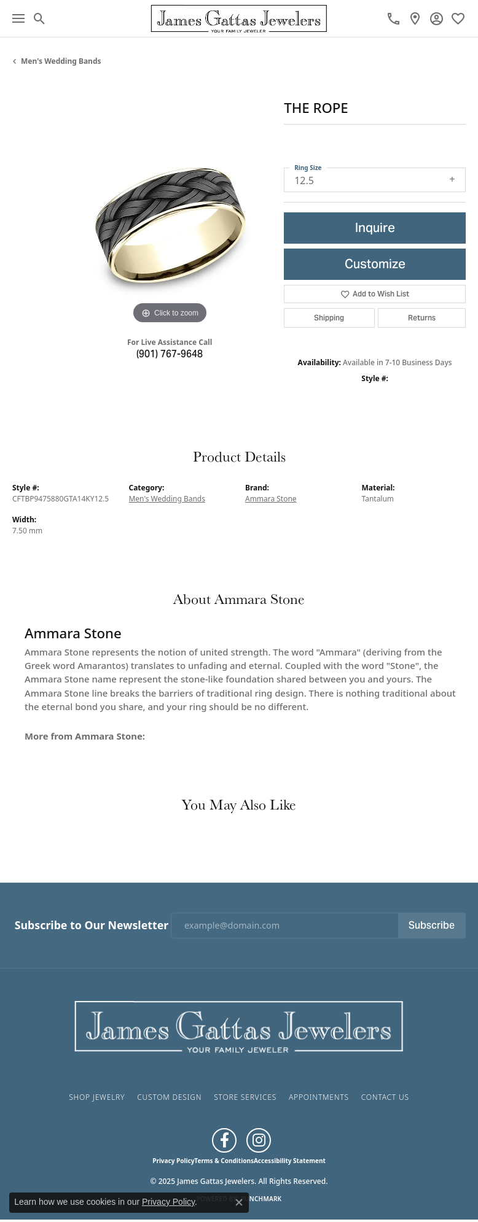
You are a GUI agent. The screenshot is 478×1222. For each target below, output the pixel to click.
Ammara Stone (271, 498)
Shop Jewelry (97, 1097)
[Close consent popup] (239, 1202)
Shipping (329, 317)
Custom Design (169, 1097)
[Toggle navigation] (18, 18)
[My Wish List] (458, 18)
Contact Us (385, 1097)
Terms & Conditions (224, 1161)
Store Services (245, 1097)
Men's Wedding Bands (61, 61)
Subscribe (432, 925)
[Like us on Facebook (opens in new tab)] (224, 1140)
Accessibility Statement (290, 1161)
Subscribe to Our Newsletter (91, 925)
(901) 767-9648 (169, 353)
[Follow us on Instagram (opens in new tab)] (258, 1140)
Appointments (319, 1097)
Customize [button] (375, 264)
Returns (422, 317)
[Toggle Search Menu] (39, 18)
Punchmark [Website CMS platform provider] (261, 1198)
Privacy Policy (173, 1161)
